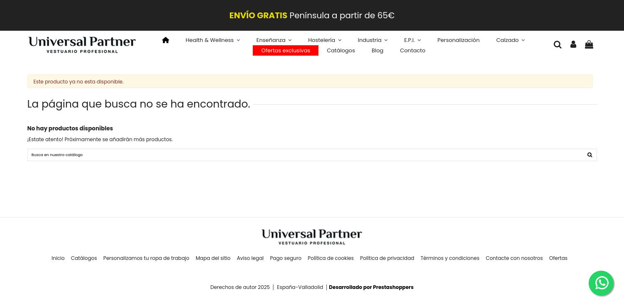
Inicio (58, 261)
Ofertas (558, 261)
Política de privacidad (387, 261)
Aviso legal (250, 261)
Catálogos (84, 261)
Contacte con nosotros (514, 261)
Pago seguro (285, 261)
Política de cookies (331, 261)
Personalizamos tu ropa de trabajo (146, 261)
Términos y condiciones (450, 261)
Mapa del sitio (213, 261)
